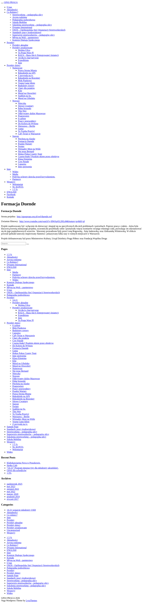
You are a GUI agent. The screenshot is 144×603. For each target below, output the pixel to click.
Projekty (10, 42)
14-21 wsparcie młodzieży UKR (21, 510)
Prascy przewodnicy (27, 121)
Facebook (11, 194)
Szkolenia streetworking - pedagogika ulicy (26, 585)
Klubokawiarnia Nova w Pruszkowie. (23, 463)
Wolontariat (17, 184)
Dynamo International (22, 27)
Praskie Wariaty (25, 144)
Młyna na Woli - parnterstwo (20, 560)
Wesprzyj (11, 182)
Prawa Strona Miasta (27, 70)
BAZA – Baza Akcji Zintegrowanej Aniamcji (38, 55)
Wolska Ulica (24, 50)
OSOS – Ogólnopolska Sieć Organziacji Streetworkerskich (38, 30)
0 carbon (22, 118)
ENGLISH (11, 192)
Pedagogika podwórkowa (23, 20)
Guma (20, 128)
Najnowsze (17, 68)
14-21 (15, 300)
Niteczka (22, 103)
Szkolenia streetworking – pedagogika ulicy (32, 25)
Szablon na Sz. (24, 96)
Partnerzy (16, 179)
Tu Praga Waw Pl (26, 52)
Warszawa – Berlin (26, 126)
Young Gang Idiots (26, 83)
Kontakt (10, 197)
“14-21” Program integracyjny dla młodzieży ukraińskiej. (32, 468)
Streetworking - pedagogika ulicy (22, 580)
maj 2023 (11, 486)
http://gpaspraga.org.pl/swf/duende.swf (34, 216)
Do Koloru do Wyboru (28, 123)
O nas (9, 7)
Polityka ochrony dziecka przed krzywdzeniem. (33, 177)
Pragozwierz (23, 116)
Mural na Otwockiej (27, 93)
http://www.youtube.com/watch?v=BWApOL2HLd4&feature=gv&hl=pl (52, 221)
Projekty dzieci (13, 65)
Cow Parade (23, 161)
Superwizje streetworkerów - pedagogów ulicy (28, 583)
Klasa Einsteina (25, 159)
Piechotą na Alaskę (26, 139)
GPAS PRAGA (11, 2)
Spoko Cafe (12, 465)
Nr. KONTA (17, 187)
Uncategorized (13, 530)
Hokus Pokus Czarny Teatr (30, 154)
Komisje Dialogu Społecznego (26, 40)
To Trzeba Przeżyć (26, 131)
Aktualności (12, 9)
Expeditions (23, 60)
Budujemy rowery (26, 85)
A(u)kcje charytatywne (28, 58)
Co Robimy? (12, 12)
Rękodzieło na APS (26, 73)
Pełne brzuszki (24, 108)
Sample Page (12, 426)
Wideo (15, 171)
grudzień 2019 (13, 496)
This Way (22, 111)
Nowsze (16, 101)
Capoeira (22, 164)
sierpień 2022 (13, 489)
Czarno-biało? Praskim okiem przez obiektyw (38, 156)
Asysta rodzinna (19, 17)
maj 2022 (11, 491)
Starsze (15, 136)
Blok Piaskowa (25, 80)
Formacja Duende (26, 141)
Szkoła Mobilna (19, 22)
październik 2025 (14, 484)
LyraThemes (31, 600)
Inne (20, 63)
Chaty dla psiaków (26, 88)
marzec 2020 (12, 494)
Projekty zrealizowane (22, 47)
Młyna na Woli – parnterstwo (25, 37)
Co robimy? (12, 515)
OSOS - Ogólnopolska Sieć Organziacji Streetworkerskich (33, 565)
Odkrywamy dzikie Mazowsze (32, 113)
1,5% (9, 473)
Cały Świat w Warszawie (29, 133)
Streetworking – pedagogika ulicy (27, 15)
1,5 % (15, 189)
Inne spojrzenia (25, 166)
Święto (21, 146)
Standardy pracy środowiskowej (26, 32)
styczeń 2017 (13, 499)
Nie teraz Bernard (26, 151)
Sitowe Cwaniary (26, 106)
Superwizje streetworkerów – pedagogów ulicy (33, 35)
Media (15, 174)
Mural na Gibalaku (26, 98)
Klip (20, 90)
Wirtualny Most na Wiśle (29, 149)
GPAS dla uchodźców (16, 470)
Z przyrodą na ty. (25, 75)
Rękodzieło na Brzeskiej (29, 78)
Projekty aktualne (20, 45)
